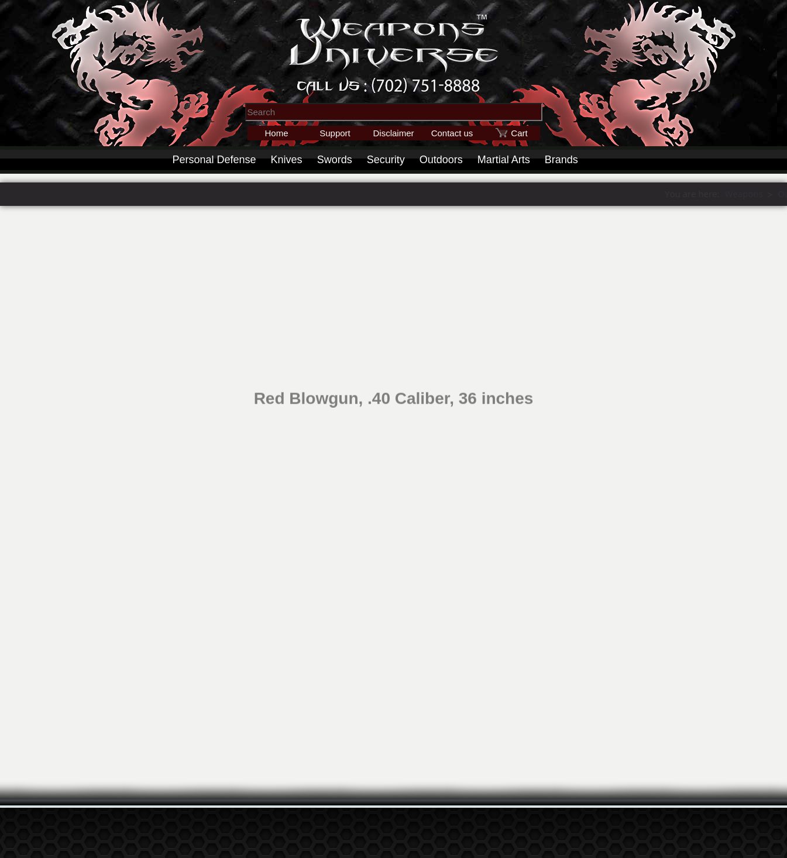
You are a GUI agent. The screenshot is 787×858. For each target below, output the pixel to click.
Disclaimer (393, 133)
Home (276, 133)
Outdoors (441, 160)
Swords (334, 160)
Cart (519, 133)
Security (386, 160)
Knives (287, 160)
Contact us (452, 133)
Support (334, 133)
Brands (561, 160)
